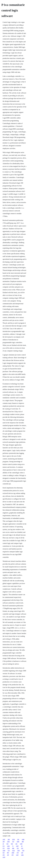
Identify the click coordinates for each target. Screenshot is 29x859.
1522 (13, 850)
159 (22, 852)
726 (18, 848)
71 (12, 846)
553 (7, 843)
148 (3, 841)
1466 (13, 852)
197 (8, 855)
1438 (23, 839)
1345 (8, 846)
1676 (13, 839)
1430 (4, 850)
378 (3, 855)
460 (23, 841)
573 (3, 846)
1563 (8, 841)
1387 (21, 843)
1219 (4, 857)
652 (23, 850)
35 (3, 843)
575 (9, 850)
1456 (18, 841)
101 (16, 843)
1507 (18, 850)
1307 (17, 846)
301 (18, 839)
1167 (17, 855)
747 (13, 841)
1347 (4, 839)
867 (8, 852)
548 (9, 839)
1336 (8, 848)
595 (12, 843)
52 (21, 846)
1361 (22, 855)
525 (22, 848)
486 (13, 848)
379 (18, 852)
